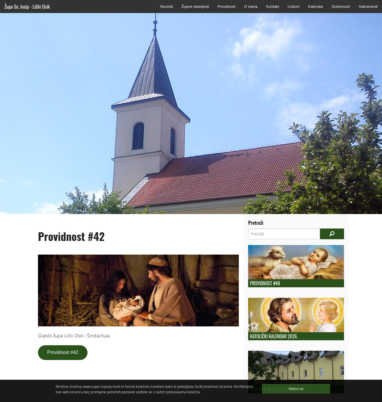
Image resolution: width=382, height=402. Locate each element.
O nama (250, 6)
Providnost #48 (265, 283)
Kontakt (272, 6)
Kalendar (315, 6)
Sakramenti (368, 6)
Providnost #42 (62, 352)
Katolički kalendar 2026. (274, 336)
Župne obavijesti (195, 6)
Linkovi (293, 6)
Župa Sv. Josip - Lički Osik (27, 6)
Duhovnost (341, 6)
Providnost (226, 6)
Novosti (166, 6)
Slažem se (296, 388)
